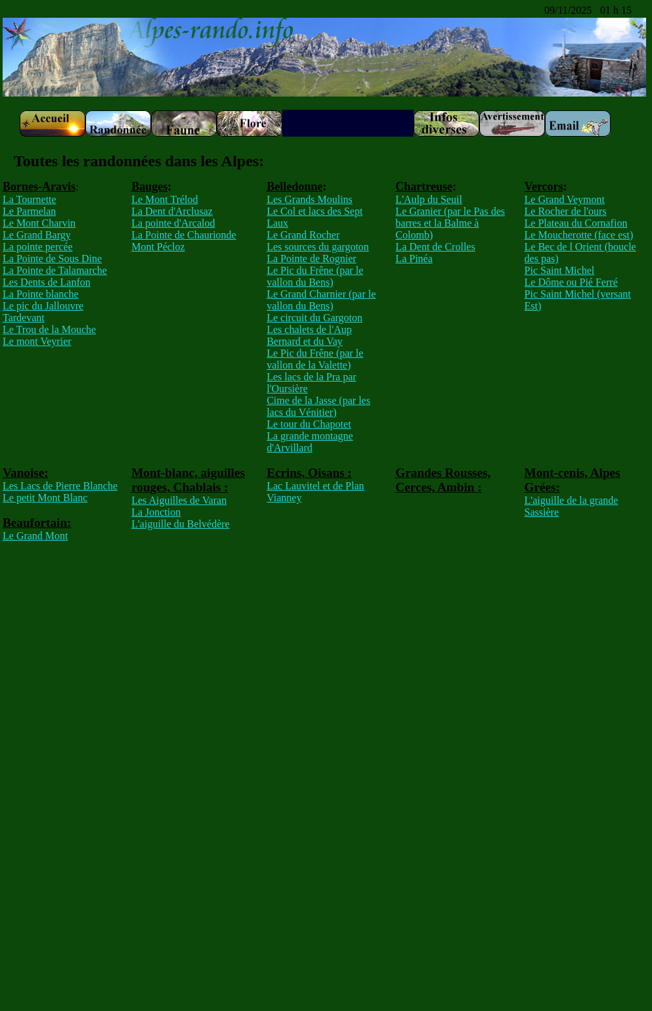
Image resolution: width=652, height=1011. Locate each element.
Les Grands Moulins (310, 199)
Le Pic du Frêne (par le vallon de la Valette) (315, 359)
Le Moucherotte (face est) (579, 234)
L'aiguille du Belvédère (180, 523)
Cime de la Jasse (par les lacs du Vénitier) (318, 406)
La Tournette (29, 199)
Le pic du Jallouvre (43, 305)
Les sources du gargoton (318, 246)
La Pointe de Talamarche (55, 270)
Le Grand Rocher (303, 234)
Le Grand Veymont (565, 199)
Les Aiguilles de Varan (179, 500)
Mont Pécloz (158, 246)
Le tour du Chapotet (309, 424)
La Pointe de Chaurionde (183, 234)
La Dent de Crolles (435, 246)
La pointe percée (38, 246)
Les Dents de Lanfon (47, 282)
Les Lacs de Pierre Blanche (60, 485)
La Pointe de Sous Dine (52, 258)
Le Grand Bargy (37, 234)
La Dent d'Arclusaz (172, 211)
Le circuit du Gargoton (314, 317)
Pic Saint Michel (560, 270)
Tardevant (24, 317)
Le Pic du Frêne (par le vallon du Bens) (315, 276)
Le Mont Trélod (164, 199)
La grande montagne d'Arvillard (310, 441)
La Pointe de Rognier (311, 258)
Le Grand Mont (35, 535)
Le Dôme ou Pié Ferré (571, 282)
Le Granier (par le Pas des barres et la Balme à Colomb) (450, 223)
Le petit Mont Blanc (45, 497)
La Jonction (156, 512)
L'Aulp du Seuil (428, 199)
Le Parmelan (29, 211)
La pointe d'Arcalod (173, 223)
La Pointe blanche (41, 294)
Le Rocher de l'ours (566, 211)
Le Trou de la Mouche (49, 329)
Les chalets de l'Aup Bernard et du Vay (309, 335)
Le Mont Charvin (39, 223)
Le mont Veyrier (37, 341)
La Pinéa (413, 258)
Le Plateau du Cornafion (576, 223)
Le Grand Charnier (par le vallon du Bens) (321, 299)
